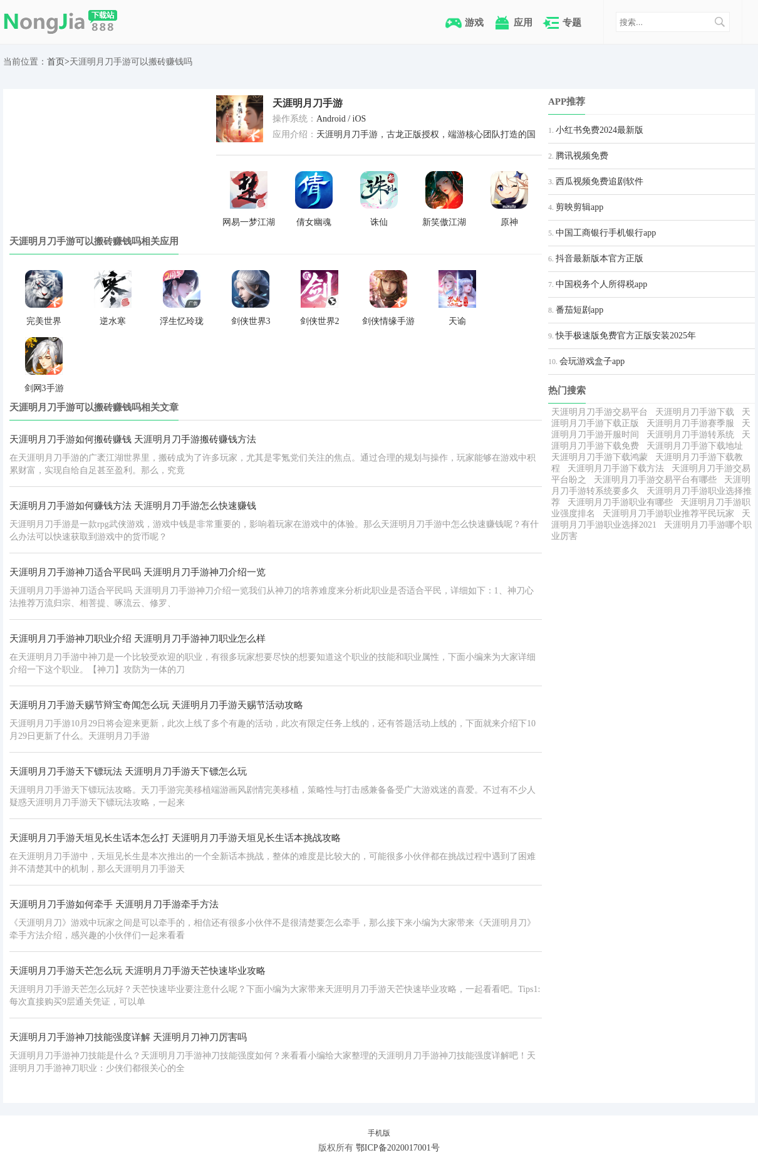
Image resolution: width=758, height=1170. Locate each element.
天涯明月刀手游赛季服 (690, 423)
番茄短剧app (579, 310)
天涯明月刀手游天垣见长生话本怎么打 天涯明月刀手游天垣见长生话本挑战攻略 (175, 838)
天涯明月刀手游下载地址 (694, 446)
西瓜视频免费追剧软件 (599, 181)
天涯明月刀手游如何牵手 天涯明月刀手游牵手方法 (114, 904)
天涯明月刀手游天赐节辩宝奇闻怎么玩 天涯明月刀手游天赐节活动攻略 (156, 705)
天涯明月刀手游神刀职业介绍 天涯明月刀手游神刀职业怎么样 (137, 639)
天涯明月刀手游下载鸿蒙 (599, 457)
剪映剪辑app (579, 207)
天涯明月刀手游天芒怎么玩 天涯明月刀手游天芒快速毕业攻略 (137, 971)
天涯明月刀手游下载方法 (616, 468)
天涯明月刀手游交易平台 (599, 412)
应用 (523, 22)
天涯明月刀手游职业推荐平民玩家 (668, 513)
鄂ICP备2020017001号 (398, 1147)
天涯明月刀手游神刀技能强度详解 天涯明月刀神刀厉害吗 (128, 1037)
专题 (572, 22)
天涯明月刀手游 (308, 103)
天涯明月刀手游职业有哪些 (620, 502)
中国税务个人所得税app (601, 284)
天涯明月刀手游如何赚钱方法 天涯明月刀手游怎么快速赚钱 (132, 506)
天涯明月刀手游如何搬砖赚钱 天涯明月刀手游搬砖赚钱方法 (132, 439)
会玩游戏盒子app (592, 361)
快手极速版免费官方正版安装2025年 (626, 335)
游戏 (474, 22)
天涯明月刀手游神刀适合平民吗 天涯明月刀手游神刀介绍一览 (137, 572)
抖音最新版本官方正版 (599, 258)
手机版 (379, 1133)
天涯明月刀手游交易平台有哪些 (655, 479)
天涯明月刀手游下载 (694, 412)
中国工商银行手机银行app (606, 233)
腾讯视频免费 (582, 155)
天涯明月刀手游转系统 (690, 434)
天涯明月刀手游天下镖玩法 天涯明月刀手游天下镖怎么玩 (128, 771)
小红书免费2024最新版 (599, 130)
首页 (56, 61)
